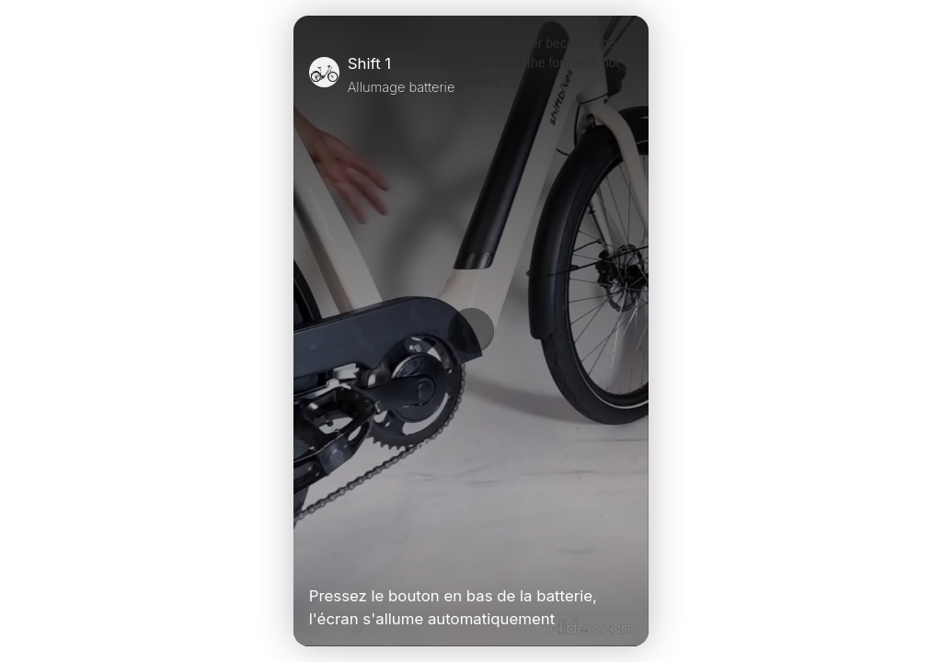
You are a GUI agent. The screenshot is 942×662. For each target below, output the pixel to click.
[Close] (626, 74)
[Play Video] (316, 557)
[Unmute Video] (626, 557)
